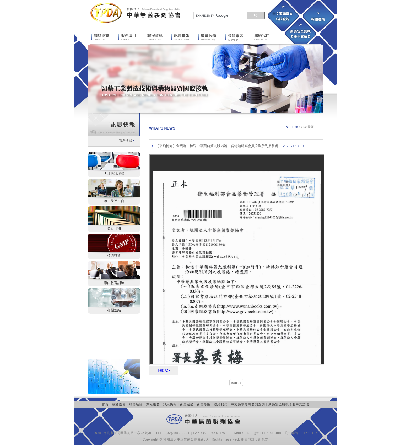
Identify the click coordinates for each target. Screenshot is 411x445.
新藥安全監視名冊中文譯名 (288, 404)
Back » (236, 383)
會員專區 (203, 404)
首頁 (105, 404)
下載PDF (163, 370)
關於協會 (119, 404)
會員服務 (186, 404)
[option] (205, 78)
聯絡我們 (221, 404)
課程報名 (153, 404)
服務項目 (136, 404)
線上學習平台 (114, 201)
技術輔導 (114, 256)
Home (294, 127)
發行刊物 (114, 228)
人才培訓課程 (114, 174)
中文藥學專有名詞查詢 (248, 404)
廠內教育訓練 (114, 283)
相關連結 (114, 310)
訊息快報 (125, 141)
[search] (217, 15)
